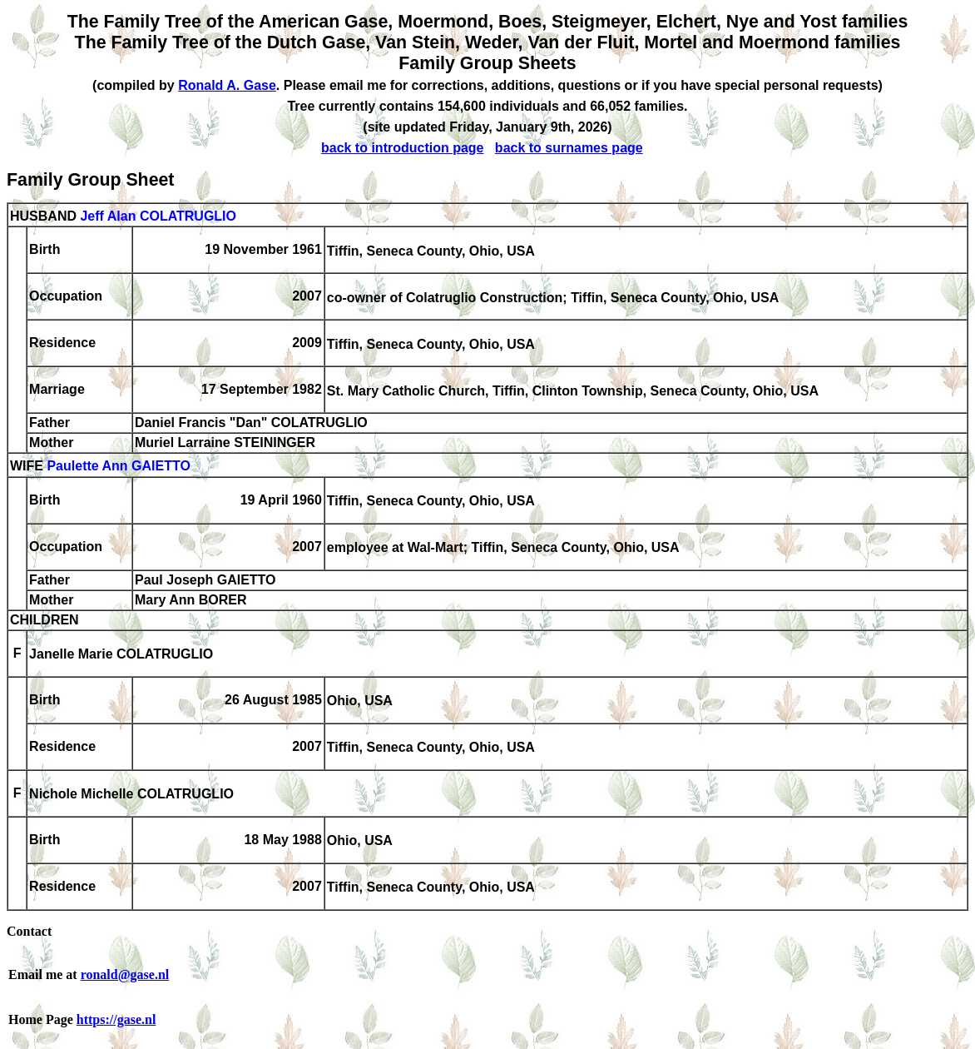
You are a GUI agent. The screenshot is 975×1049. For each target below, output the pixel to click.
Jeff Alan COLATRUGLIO (158, 216)
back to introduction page (402, 148)
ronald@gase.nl (125, 974)
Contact (29, 931)
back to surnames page (569, 148)
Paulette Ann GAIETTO (118, 467)
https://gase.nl (116, 1019)
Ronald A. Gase (227, 85)
